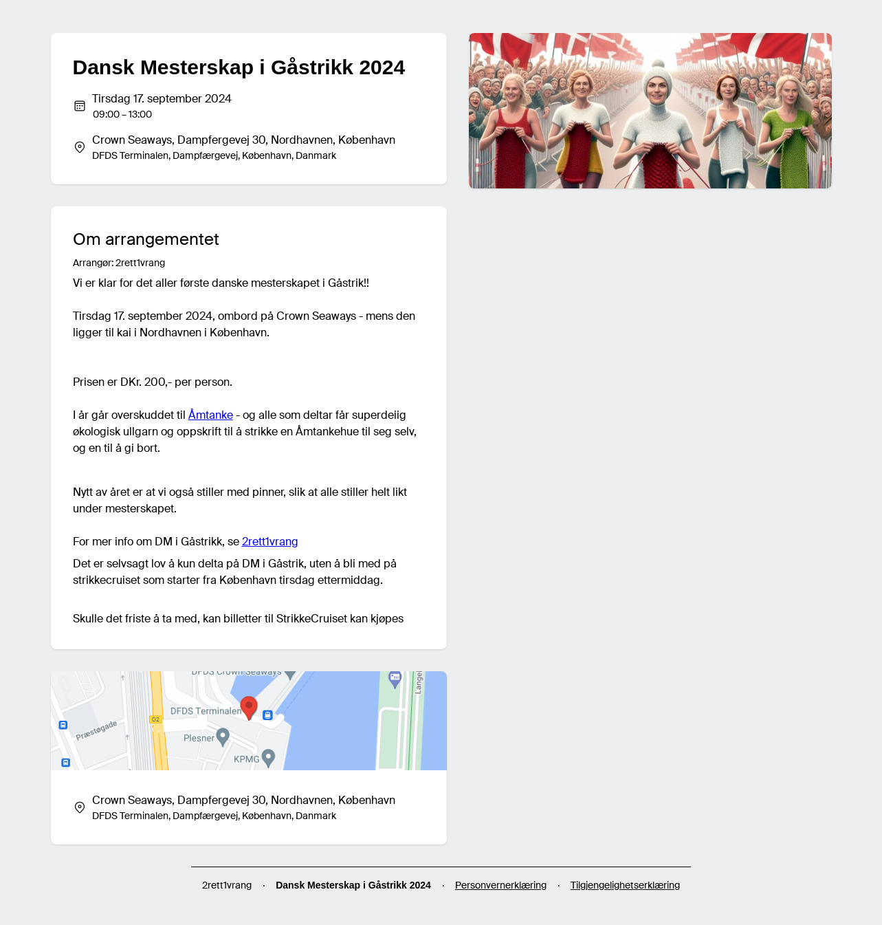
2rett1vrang (270, 541)
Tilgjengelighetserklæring (625, 885)
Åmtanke (210, 415)
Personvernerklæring (501, 885)
